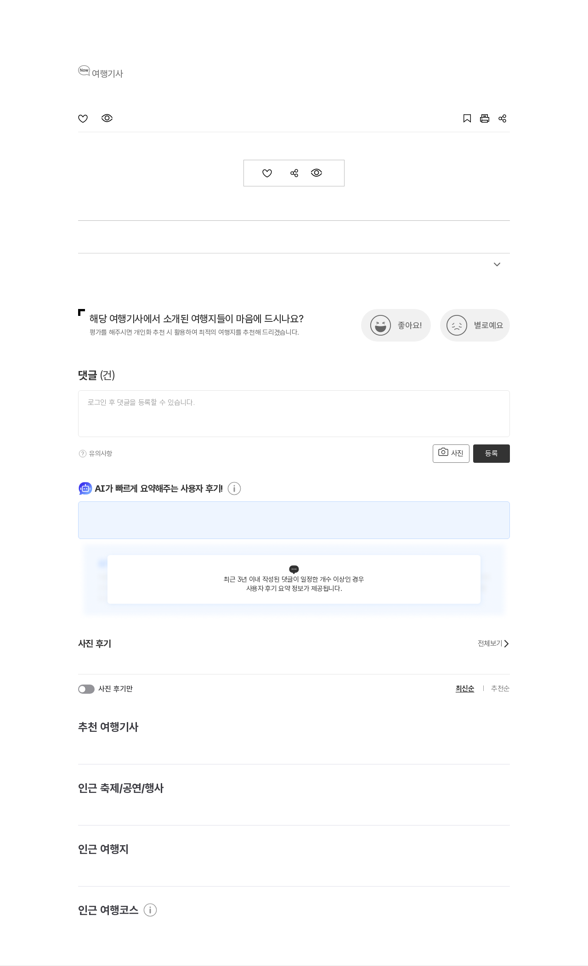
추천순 (500, 688)
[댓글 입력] (294, 414)
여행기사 (107, 73)
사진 (451, 452)
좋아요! (410, 325)
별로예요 (488, 325)
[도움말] (82, 453)
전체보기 (494, 643)
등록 (491, 453)
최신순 (465, 688)
